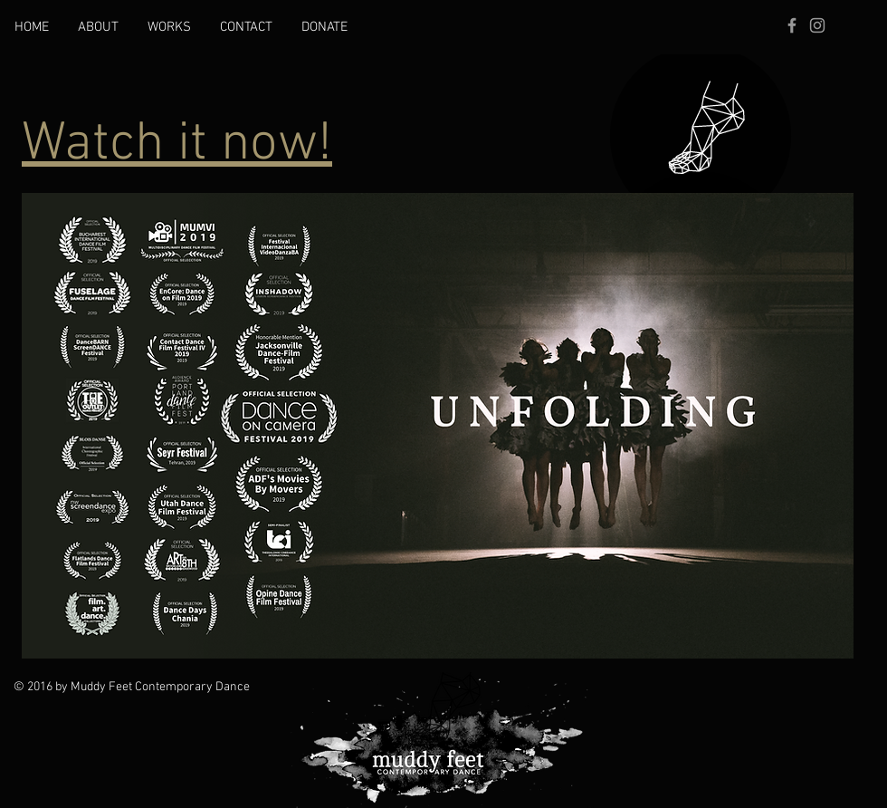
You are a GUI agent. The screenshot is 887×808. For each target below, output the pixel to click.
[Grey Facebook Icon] (792, 25)
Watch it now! (177, 145)
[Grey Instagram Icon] (817, 25)
